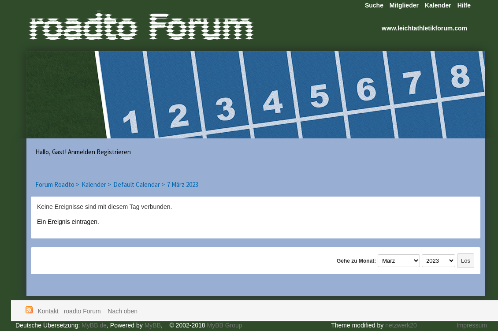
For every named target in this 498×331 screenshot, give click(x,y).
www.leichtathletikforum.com (424, 28)
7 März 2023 (182, 184)
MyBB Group (224, 325)
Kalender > (96, 184)
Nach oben (123, 311)
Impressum (472, 325)
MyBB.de (94, 325)
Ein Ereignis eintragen (67, 221)
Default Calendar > (139, 184)
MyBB (153, 325)
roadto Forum (83, 311)
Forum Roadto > (57, 184)
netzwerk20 (401, 325)
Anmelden (81, 152)
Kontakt (48, 311)
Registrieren (114, 152)
